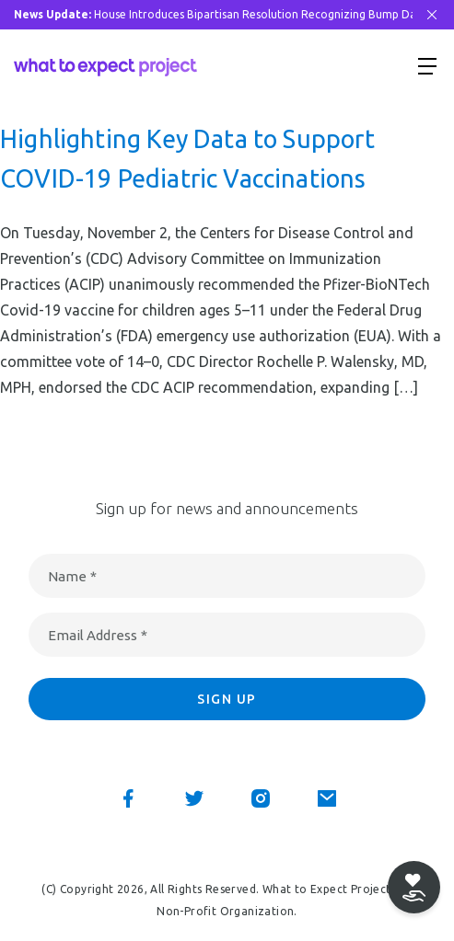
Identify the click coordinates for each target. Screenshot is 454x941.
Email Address (97, 635)
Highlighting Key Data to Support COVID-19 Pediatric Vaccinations (187, 158)
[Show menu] (427, 65)
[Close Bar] (432, 14)
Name (72, 576)
